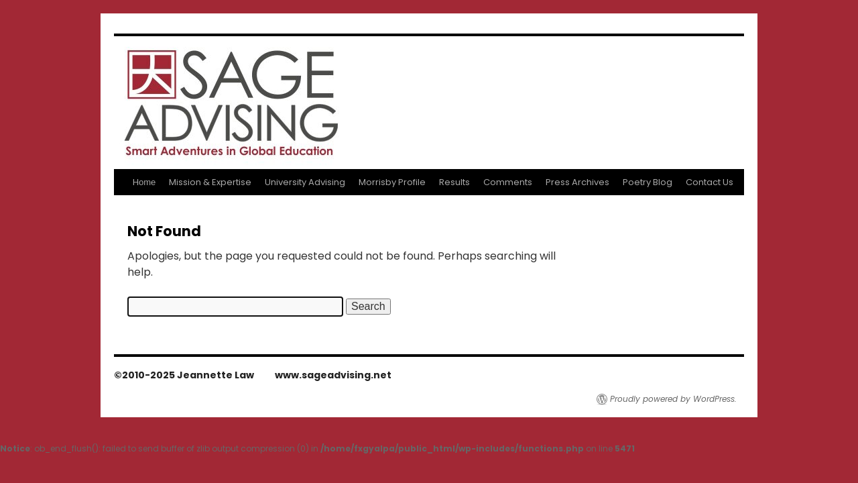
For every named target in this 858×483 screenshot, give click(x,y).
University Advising (305, 182)
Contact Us (709, 182)
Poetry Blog (647, 182)
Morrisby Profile (392, 182)
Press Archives (577, 182)
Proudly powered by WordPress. (673, 399)
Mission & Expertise (210, 182)
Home (144, 182)
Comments (507, 182)
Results (454, 182)
